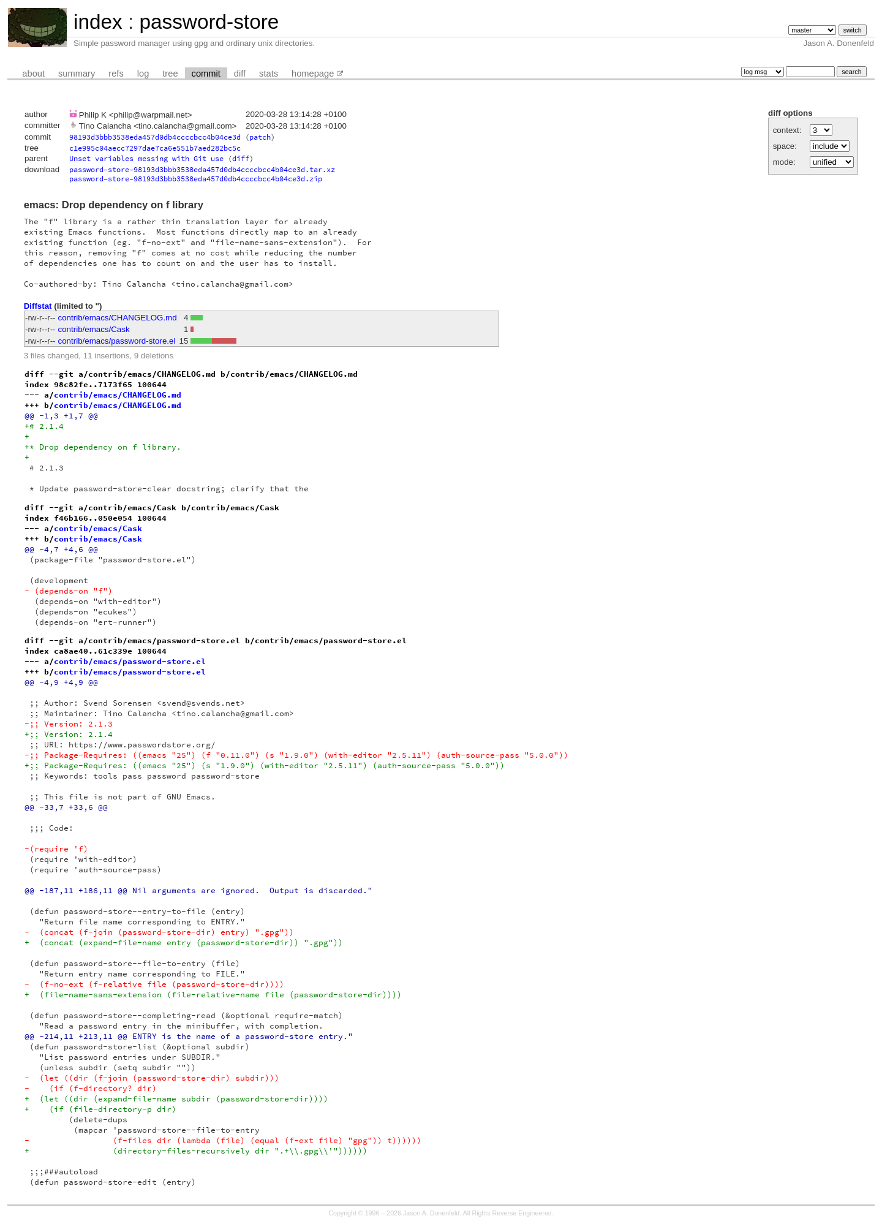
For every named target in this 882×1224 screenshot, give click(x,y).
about (33, 73)
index (98, 21)
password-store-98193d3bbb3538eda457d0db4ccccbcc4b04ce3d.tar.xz (202, 169)
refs (115, 73)
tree (170, 73)
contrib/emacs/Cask (94, 329)
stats (268, 73)
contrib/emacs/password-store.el (117, 341)
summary (76, 73)
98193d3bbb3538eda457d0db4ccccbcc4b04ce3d (155, 137)
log (143, 73)
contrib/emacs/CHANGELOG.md (117, 317)
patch (260, 137)
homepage (313, 73)
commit (206, 73)
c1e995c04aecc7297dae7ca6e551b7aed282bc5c (155, 148)
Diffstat (38, 306)
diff (240, 73)
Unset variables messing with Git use (146, 158)
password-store (209, 21)
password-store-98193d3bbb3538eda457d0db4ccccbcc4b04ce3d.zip (195, 178)
